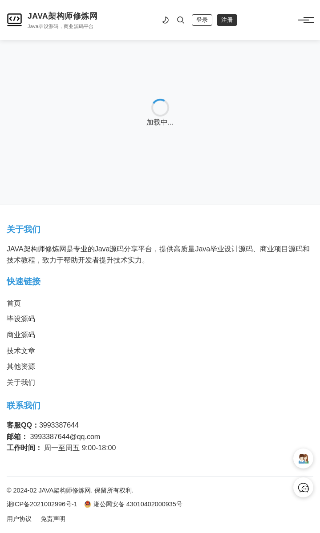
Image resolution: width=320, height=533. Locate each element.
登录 (202, 19)
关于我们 (21, 382)
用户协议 (19, 518)
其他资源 (21, 366)
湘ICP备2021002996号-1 (42, 504)
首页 (14, 303)
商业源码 (21, 335)
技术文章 (21, 351)
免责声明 (53, 518)
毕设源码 (21, 319)
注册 (227, 19)
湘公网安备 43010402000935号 (133, 504)
